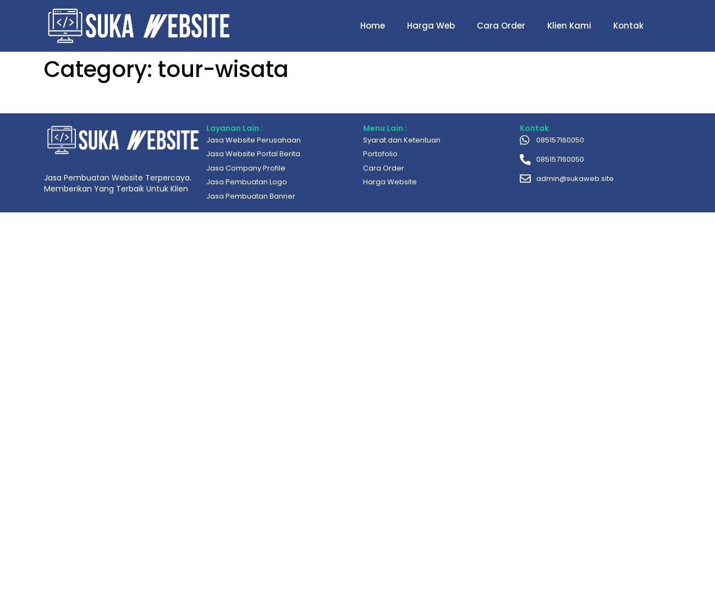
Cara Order (501, 25)
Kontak (628, 25)
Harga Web (431, 25)
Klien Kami (569, 25)
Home (372, 25)
